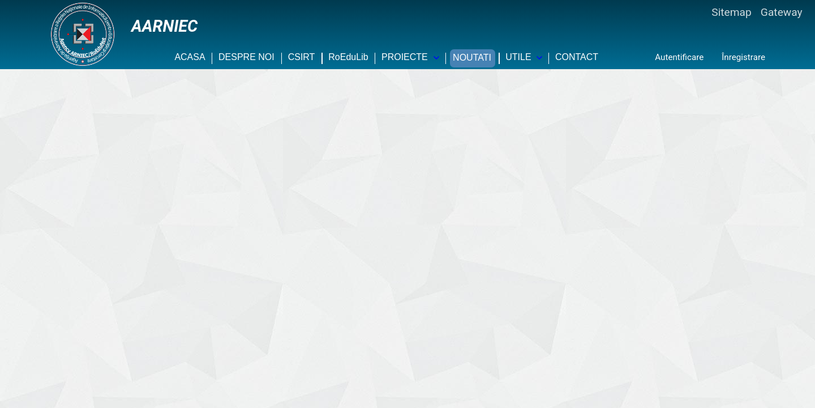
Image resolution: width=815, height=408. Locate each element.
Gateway (782, 12)
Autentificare (679, 57)
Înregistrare (743, 57)
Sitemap (731, 12)
